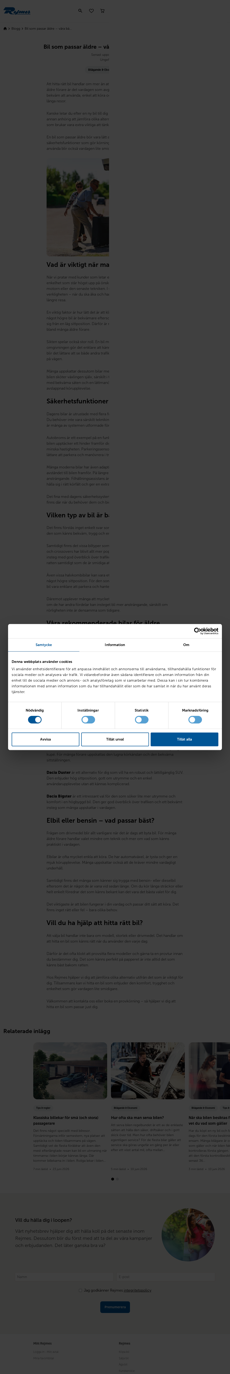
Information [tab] (115, 645)
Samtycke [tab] (44, 645)
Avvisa (45, 739)
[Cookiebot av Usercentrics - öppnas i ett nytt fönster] (197, 631)
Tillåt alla (184, 739)
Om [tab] (186, 645)
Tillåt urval (115, 739)
